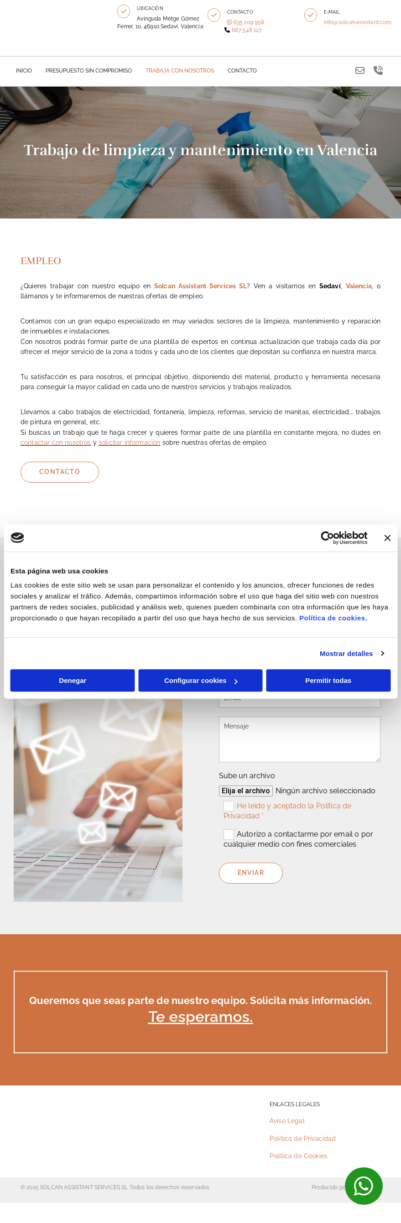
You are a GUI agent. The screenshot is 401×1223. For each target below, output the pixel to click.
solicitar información (129, 442)
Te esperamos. (200, 1016)
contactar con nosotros (56, 442)
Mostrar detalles (346, 653)
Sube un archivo (247, 775)
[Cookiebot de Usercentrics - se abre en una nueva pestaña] (327, 538)
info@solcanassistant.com (358, 22)
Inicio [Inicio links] (24, 71)
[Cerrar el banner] (387, 538)
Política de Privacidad (303, 1138)
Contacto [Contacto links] (242, 71)
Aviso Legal (287, 1120)
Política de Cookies (299, 1156)
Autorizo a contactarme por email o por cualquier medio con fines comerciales (299, 839)
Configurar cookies (201, 680)
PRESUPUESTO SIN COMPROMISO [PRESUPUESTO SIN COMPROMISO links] (89, 71)
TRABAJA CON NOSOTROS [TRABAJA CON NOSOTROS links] (180, 71)
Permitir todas (328, 680)
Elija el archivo (246, 790)
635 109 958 (249, 22)
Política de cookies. (333, 618)
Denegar (72, 680)
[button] (123, 11)
